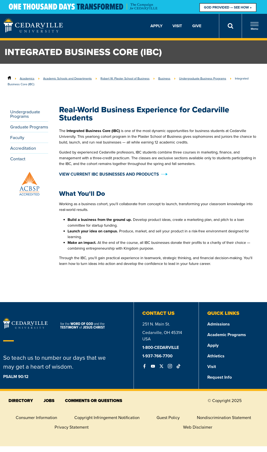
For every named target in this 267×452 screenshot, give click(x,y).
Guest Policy (168, 417)
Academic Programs (226, 334)
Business (164, 78)
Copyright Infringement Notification (107, 417)
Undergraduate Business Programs (202, 78)
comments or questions (93, 400)
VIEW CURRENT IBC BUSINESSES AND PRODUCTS (109, 174)
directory (20, 400)
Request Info (219, 377)
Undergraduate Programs (25, 113)
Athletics (216, 356)
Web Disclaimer (197, 427)
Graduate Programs (29, 127)
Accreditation (23, 148)
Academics (27, 78)
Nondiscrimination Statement (224, 417)
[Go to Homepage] (33, 31)
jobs (49, 400)
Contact (17, 158)
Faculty (17, 137)
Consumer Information (36, 417)
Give (196, 26)
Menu (254, 26)
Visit (177, 26)
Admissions (218, 324)
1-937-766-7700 (157, 356)
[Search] (230, 26)
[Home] (9, 78)
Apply (156, 26)
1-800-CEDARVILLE (160, 347)
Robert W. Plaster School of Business (125, 78)
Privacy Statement (72, 427)
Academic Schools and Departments (67, 78)
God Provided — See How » (228, 7)
